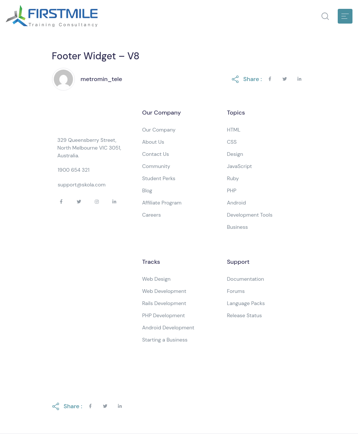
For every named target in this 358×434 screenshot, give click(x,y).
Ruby (233, 178)
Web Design (156, 279)
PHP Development (163, 315)
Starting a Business (164, 339)
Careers (151, 214)
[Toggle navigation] (345, 16)
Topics (236, 112)
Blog (147, 190)
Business (237, 227)
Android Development (168, 327)
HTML (233, 129)
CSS (231, 142)
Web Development (164, 291)
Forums (235, 291)
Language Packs (246, 303)
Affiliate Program (161, 202)
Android (236, 202)
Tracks (151, 262)
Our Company (161, 112)
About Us (153, 142)
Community (156, 166)
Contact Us (155, 154)
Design (235, 154)
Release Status (244, 315)
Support (238, 262)
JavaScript (239, 166)
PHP (231, 190)
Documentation (245, 279)
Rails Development (164, 303)
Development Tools (249, 214)
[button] (325, 16)
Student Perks (158, 178)
